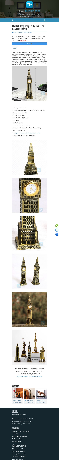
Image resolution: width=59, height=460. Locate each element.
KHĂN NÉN (15, 434)
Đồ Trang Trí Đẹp (17, 439)
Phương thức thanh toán (19, 454)
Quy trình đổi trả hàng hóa (19, 456)
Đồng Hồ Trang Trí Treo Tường (20, 431)
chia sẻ (29, 43)
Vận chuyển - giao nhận (18, 451)
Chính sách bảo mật (17, 459)
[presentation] (13, 396)
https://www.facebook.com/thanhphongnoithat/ (29, 376)
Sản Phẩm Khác (16, 441)
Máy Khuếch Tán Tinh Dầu (19, 436)
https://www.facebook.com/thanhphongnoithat (27, 133)
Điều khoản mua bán (18, 449)
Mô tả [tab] (14, 48)
